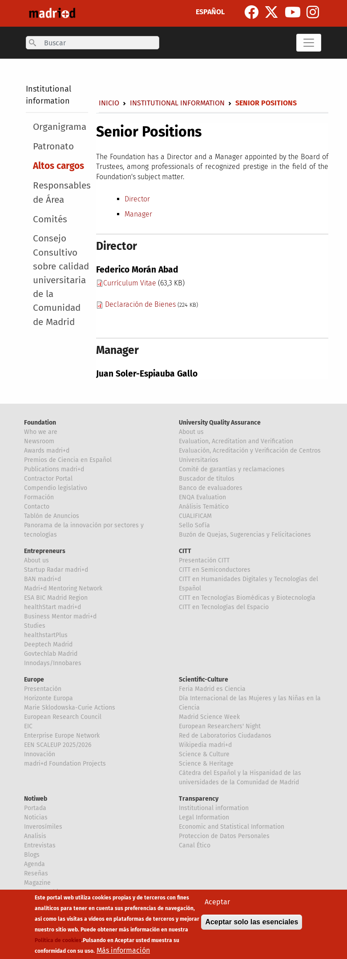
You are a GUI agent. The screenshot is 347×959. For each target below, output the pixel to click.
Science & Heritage (206, 763)
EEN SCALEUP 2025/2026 (57, 745)
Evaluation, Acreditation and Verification (236, 441)
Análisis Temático (204, 506)
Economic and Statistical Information (231, 827)
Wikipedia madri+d (205, 745)
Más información (123, 951)
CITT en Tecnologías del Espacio (224, 607)
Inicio (109, 103)
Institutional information (177, 103)
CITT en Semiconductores (214, 570)
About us (191, 432)
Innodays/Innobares (52, 663)
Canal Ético (194, 845)
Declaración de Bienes (140, 304)
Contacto (36, 506)
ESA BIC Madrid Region (56, 598)
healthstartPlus (46, 635)
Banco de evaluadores (210, 488)
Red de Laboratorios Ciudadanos (225, 735)
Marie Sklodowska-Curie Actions (69, 707)
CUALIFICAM (195, 516)
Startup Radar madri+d (56, 570)
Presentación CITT (204, 560)
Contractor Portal (48, 478)
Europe (34, 679)
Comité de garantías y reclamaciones (232, 469)
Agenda (34, 864)
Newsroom (39, 441)
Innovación (39, 754)
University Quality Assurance (220, 422)
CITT (185, 551)
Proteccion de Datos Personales (224, 836)
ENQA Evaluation (202, 497)
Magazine (37, 883)
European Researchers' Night (220, 726)
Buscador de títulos (206, 478)
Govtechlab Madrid (50, 654)
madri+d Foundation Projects (65, 763)
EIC (28, 726)
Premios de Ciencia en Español (68, 460)
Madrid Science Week (209, 717)
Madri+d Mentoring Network (63, 588)
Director (137, 199)
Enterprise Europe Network (62, 735)
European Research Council (62, 717)
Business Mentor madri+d (60, 616)
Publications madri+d (54, 469)
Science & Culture (204, 754)
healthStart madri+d (52, 607)
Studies (34, 626)
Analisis (35, 836)
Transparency (198, 799)
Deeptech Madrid (48, 644)
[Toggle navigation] (308, 43)
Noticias (36, 817)
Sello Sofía (194, 525)
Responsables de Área (62, 192)
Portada (35, 808)
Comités (50, 219)
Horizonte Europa (48, 698)
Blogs (32, 855)
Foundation (40, 422)
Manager (138, 214)
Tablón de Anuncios (51, 516)
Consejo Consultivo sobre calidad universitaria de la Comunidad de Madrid (61, 280)
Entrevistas (40, 845)
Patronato (53, 146)
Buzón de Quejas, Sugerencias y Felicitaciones (245, 534)
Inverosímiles (43, 827)
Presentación (42, 689)
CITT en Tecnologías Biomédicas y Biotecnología (247, 598)
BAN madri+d (42, 579)
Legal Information (204, 817)
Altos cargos (58, 166)
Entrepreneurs (44, 551)
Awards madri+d (46, 450)
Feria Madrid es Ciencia (212, 689)
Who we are (40, 432)
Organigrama (59, 126)
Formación (39, 497)
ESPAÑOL (210, 12)
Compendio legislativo (55, 488)
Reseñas (36, 873)
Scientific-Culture (203, 679)
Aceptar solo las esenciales (251, 923)
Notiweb (35, 799)
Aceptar (217, 903)
